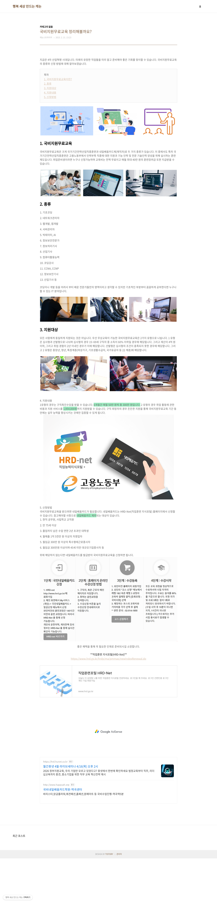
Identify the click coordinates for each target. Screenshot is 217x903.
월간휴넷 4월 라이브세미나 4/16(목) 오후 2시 (70, 811)
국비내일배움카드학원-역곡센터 (62, 834)
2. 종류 (47, 128)
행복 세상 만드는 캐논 (27, 6)
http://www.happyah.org (56, 829)
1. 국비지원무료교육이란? (58, 124)
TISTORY (109, 898)
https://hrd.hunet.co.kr (55, 806)
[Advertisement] (108, 77)
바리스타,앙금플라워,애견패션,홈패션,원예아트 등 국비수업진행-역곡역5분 (83, 838)
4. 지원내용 (50, 137)
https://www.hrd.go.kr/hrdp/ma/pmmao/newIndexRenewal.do (108, 703)
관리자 (119, 898)
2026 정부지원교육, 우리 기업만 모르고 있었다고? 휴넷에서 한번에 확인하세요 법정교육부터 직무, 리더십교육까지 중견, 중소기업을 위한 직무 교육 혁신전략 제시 (98, 817)
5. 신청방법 (50, 141)
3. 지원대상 (50, 133)
